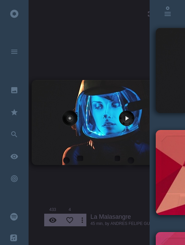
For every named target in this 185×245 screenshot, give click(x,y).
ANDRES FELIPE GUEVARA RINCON (146, 223)
